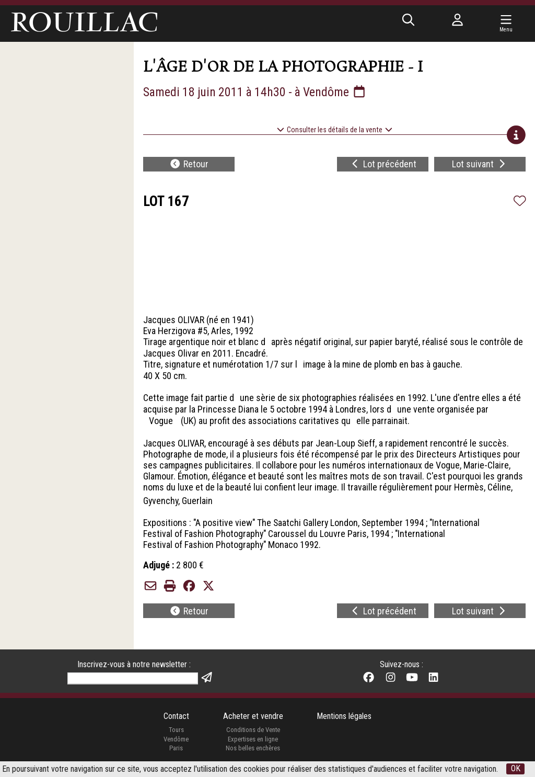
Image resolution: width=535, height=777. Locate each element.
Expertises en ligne (253, 740)
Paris (176, 749)
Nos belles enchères (253, 749)
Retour (188, 164)
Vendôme (176, 740)
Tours (176, 731)
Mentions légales (344, 717)
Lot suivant (480, 164)
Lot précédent (383, 164)
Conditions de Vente (253, 731)
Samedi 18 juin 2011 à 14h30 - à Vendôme (255, 92)
